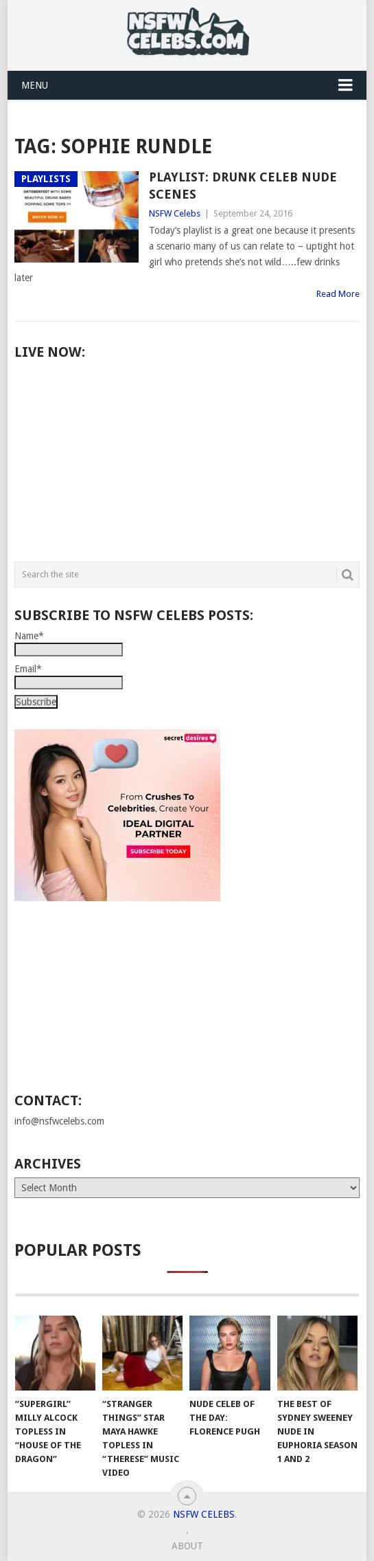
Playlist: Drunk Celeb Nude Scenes (243, 185)
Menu (34, 85)
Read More (338, 294)
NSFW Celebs (174, 213)
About (187, 1545)
